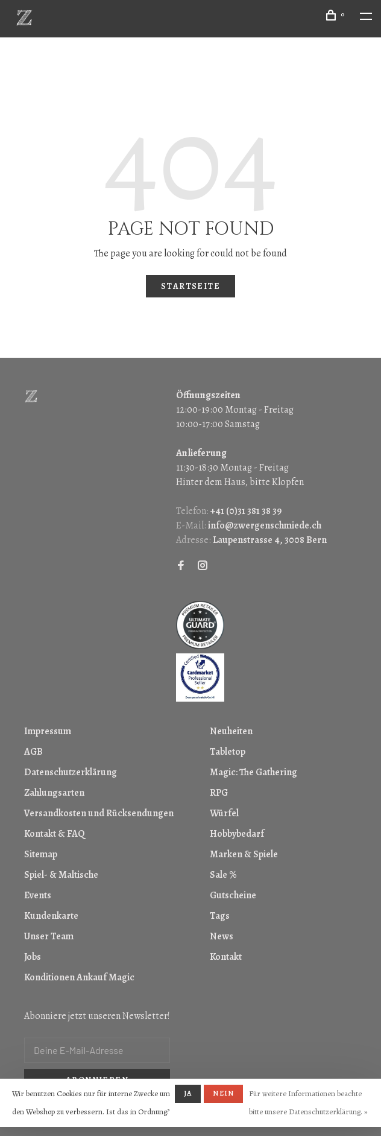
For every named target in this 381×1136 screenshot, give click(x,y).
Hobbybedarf (237, 833)
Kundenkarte (51, 915)
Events (37, 895)
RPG (219, 792)
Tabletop (227, 751)
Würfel (224, 813)
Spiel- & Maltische (61, 874)
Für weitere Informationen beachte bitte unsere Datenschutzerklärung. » (308, 1102)
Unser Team (49, 936)
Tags (220, 915)
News (221, 936)
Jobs (32, 956)
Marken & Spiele (244, 854)
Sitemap (40, 854)
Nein (223, 1093)
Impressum (47, 731)
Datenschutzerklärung (70, 772)
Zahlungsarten (54, 792)
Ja (188, 1093)
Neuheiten (231, 731)
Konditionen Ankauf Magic (79, 977)
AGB (33, 751)
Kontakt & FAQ (54, 833)
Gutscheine (233, 895)
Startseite (190, 286)
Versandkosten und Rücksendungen (99, 813)
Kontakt (226, 956)
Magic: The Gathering (253, 772)
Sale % (223, 874)
